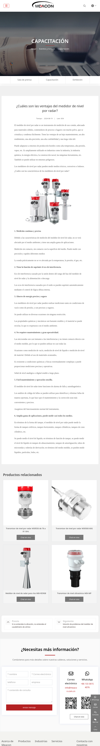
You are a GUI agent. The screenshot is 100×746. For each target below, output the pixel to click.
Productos (24, 744)
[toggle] (6, 6)
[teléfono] (17, 685)
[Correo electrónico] (41, 677)
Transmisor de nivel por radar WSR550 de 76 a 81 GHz (26, 530)
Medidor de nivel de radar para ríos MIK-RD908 (25, 595)
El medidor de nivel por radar (26, 125)
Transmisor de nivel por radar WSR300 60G (74, 528)
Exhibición (77, 79)
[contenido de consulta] (29, 697)
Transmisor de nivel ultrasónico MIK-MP (74, 593)
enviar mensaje (29, 710)
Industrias (41, 744)
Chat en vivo (26, 537)
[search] (84, 6)
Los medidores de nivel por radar (27, 166)
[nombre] (17, 677)
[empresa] (41, 685)
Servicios (57, 744)
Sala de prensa (25, 79)
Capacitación (52, 79)
